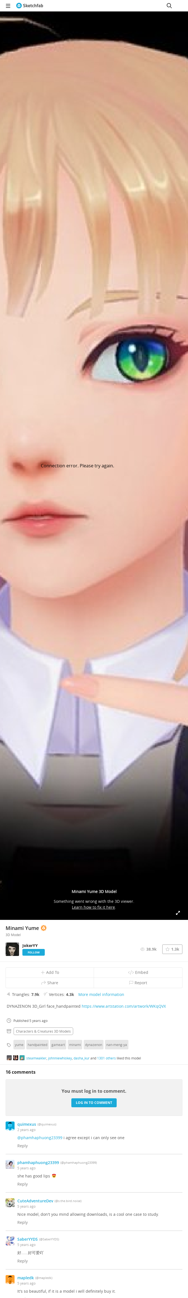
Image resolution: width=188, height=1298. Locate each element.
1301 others (106, 1058)
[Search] (169, 5)
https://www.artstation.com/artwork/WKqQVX (124, 1006)
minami (75, 1044)
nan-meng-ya (116, 1044)
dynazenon (93, 1044)
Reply (22, 1145)
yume (19, 1044)
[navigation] (8, 5)
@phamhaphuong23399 (39, 1137)
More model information (101, 994)
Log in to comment (94, 1102)
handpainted (37, 1044)
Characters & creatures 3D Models (43, 1031)
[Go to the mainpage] (29, 5)
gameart (58, 1044)
